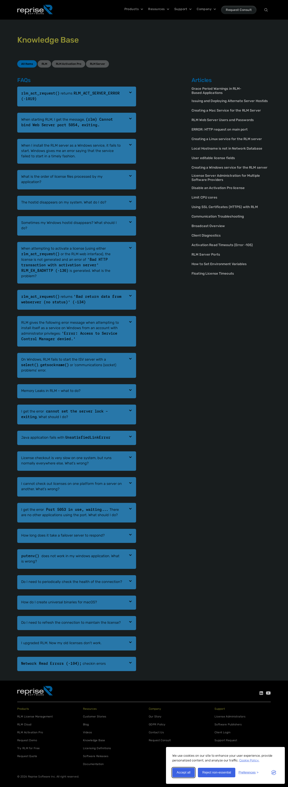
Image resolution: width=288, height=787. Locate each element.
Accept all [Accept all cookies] (183, 772)
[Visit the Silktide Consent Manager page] (273, 772)
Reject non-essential (216, 772)
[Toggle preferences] (248, 772)
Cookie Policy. (249, 760)
